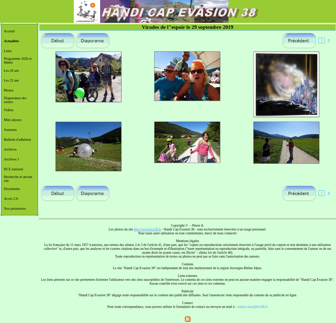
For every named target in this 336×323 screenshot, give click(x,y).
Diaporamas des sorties (15, 100)
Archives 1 (11, 159)
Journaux (10, 130)
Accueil (9, 31)
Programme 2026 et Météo (18, 60)
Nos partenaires (15, 208)
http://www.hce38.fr (147, 229)
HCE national (13, 169)
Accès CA (11, 199)
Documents (12, 189)
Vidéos (9, 110)
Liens (8, 51)
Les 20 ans (11, 70)
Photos (8, 90)
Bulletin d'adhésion (17, 139)
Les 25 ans (11, 80)
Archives (10, 149)
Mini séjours (12, 120)
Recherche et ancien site (18, 179)
